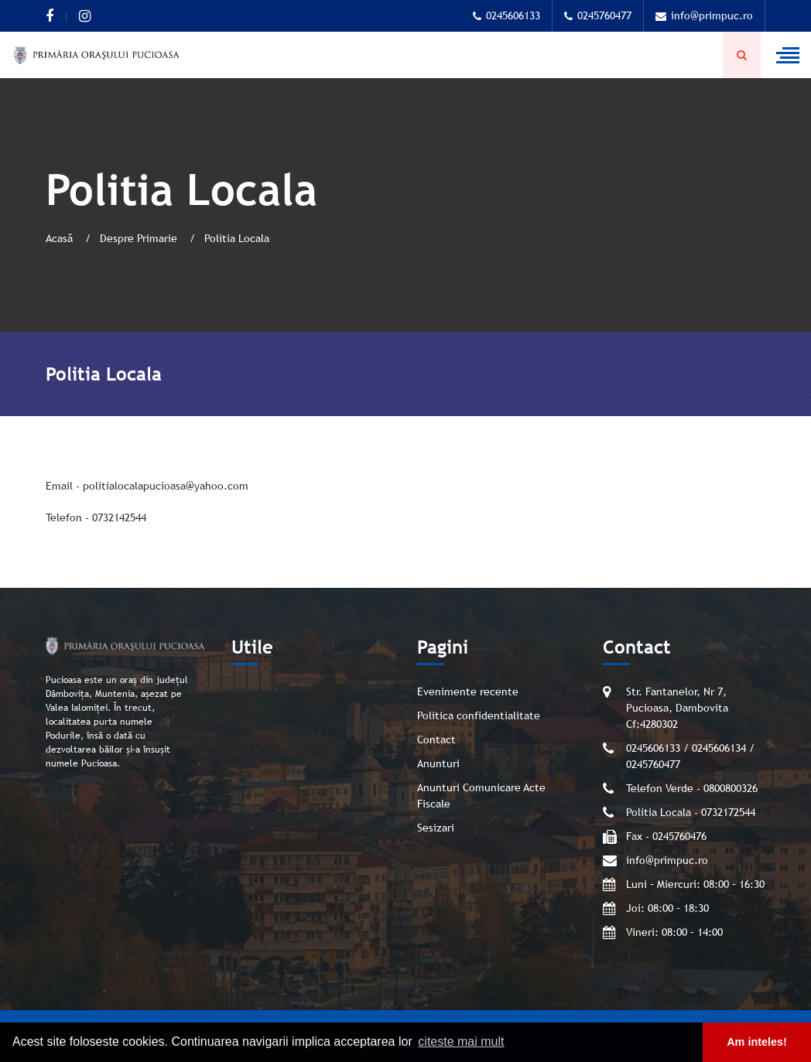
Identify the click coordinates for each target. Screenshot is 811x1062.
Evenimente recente (467, 691)
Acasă (61, 238)
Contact (436, 739)
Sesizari (435, 827)
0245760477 (597, 15)
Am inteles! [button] (757, 1042)
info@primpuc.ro (704, 15)
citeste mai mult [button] (461, 1041)
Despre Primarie (140, 238)
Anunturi (438, 763)
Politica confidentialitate (478, 715)
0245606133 (506, 15)
